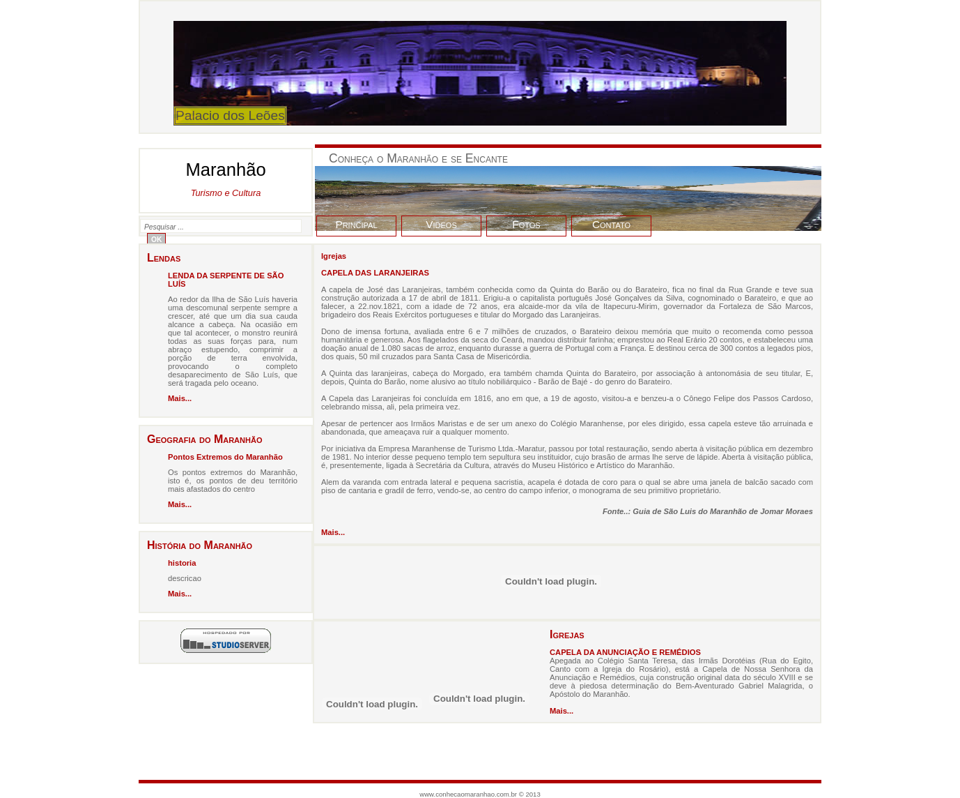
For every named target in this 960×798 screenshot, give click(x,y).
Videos (441, 224)
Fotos (526, 224)
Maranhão (225, 179)
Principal (356, 224)
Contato (611, 224)
